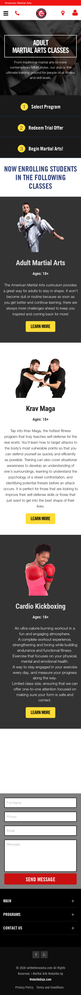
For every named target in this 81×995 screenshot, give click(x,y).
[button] (41, 13)
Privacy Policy (24, 987)
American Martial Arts (18, 3)
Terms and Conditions (50, 987)
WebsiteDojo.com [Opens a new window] (40, 979)
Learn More (40, 326)
